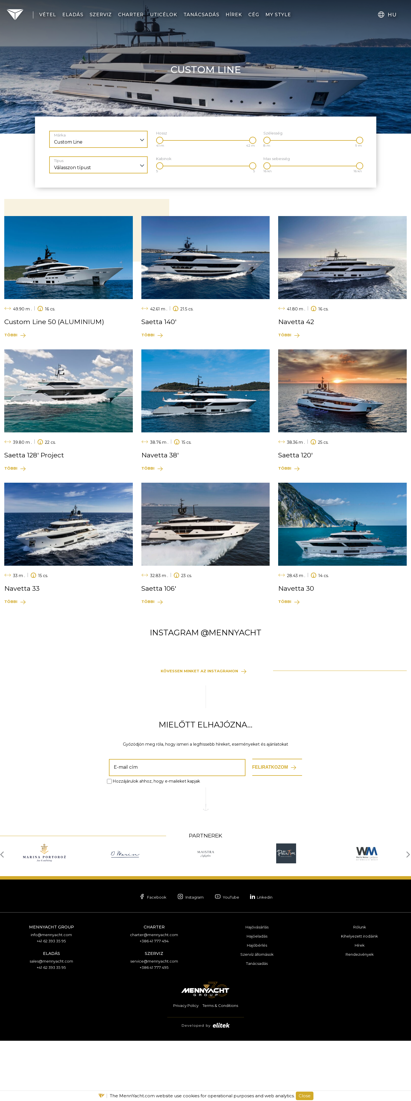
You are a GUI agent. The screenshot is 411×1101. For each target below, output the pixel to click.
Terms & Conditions (221, 1066)
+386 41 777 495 (154, 1029)
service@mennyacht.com (154, 1022)
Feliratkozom (270, 828)
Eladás (51, 1015)
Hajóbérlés (256, 1006)
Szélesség (272, 133)
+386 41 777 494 (154, 1002)
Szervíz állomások (256, 1016)
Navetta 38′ (161, 455)
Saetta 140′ (160, 322)
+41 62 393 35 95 (51, 1002)
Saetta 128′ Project (36, 455)
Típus (58, 161)
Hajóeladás (257, 997)
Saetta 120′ (297, 455)
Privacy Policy (184, 1066)
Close (305, 1095)
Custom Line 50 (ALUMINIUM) (57, 322)
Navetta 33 (23, 588)
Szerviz (154, 1015)
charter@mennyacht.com (154, 996)
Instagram (187, 959)
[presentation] (3, 915)
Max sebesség (276, 159)
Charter (154, 988)
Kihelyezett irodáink (359, 997)
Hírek (359, 1006)
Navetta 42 (297, 322)
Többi (11, 334)
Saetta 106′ (160, 588)
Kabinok (164, 159)
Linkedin (271, 958)
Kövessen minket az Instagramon (198, 732)
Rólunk (360, 988)
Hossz (161, 133)
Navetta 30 (297, 588)
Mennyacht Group (51, 988)
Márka (60, 135)
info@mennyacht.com (51, 996)
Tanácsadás (256, 1025)
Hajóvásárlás (257, 988)
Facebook (143, 959)
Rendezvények (359, 1016)
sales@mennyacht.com (51, 1022)
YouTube (230, 959)
